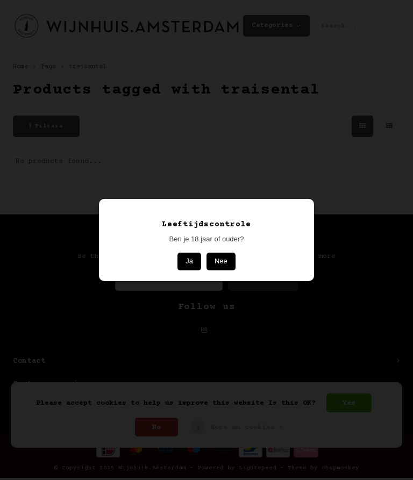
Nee (221, 261)
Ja (189, 261)
